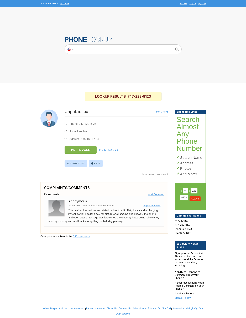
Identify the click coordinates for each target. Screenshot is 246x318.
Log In (193, 3)
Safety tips (178, 308)
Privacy (152, 308)
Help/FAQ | (192, 308)
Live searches (77, 308)
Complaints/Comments (67, 187)
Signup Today (183, 297)
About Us (112, 308)
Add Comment (156, 194)
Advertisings (139, 308)
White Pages (50, 308)
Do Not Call (164, 308)
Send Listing (77, 163)
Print (97, 163)
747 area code (81, 236)
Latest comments (95, 308)
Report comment (152, 205)
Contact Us (125, 308)
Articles (183, 3)
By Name (64, 3)
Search (195, 198)
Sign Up (202, 3)
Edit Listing (162, 111)
